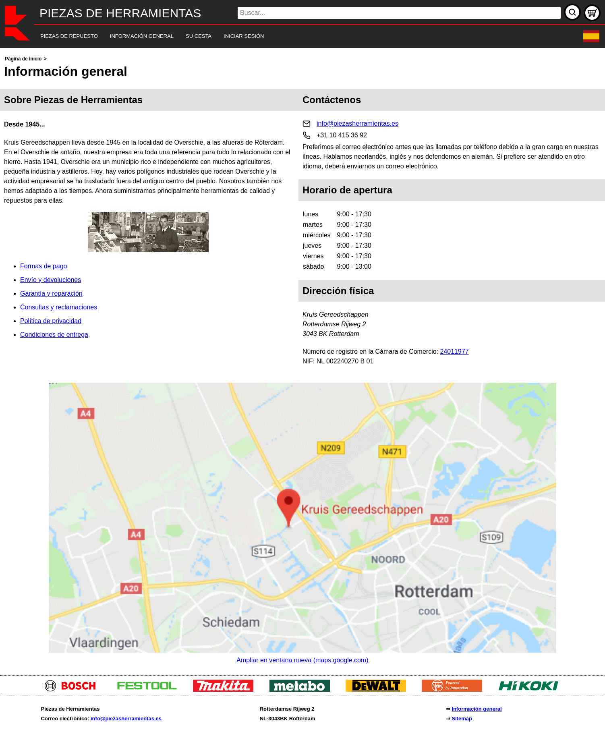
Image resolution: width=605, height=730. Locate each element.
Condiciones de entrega (54, 334)
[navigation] (291, 36)
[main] (302, 359)
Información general (476, 709)
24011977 (454, 351)
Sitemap (462, 718)
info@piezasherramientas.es (357, 123)
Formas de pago (43, 266)
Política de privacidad (50, 320)
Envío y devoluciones (50, 279)
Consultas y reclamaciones (58, 307)
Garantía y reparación (51, 293)
